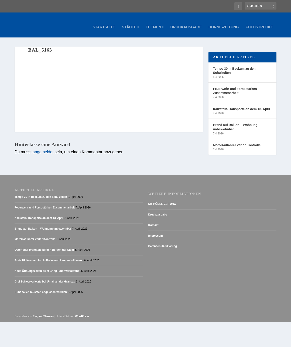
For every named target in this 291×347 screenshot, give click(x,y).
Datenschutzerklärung (162, 241)
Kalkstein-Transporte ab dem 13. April (241, 104)
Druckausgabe (186, 23)
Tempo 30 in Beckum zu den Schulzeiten (234, 66)
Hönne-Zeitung (223, 23)
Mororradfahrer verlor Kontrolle (237, 141)
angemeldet (43, 147)
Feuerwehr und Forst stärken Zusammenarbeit (235, 86)
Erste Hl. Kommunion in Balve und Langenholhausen (49, 256)
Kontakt (153, 220)
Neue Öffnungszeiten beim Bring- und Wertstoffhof (47, 266)
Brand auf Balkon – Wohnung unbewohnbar (235, 122)
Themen (153, 23)
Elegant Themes (43, 311)
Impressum (155, 231)
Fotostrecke (259, 23)
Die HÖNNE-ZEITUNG (162, 199)
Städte (129, 23)
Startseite (104, 23)
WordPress (82, 311)
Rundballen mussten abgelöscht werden (41, 287)
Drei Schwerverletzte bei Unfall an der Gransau (45, 277)
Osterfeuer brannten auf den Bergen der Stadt (44, 245)
